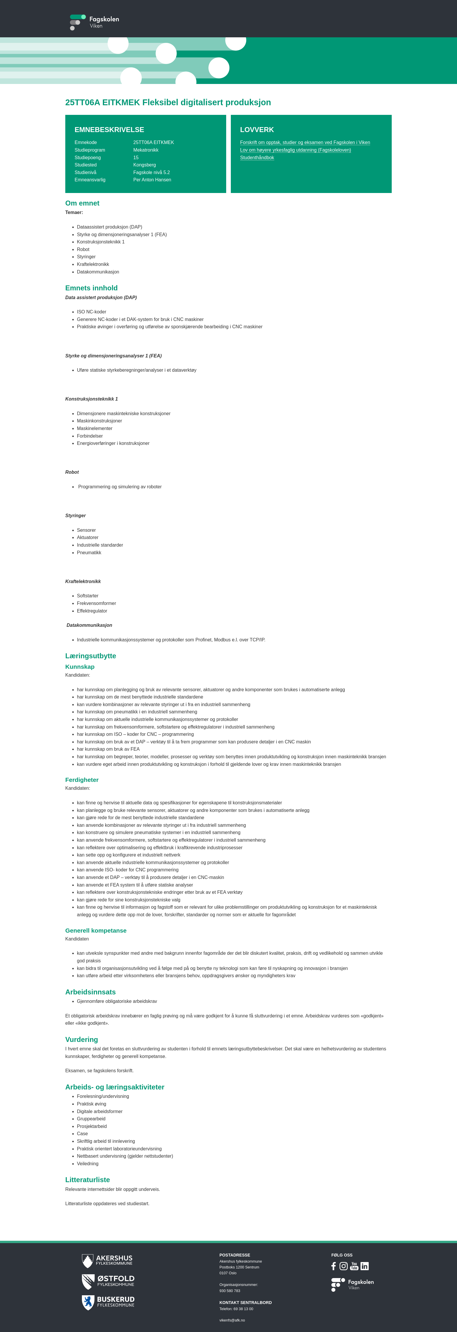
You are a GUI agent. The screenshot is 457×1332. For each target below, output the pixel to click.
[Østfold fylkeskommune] (148, 1282)
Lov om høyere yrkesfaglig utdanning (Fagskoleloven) (295, 150)
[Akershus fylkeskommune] (148, 1261)
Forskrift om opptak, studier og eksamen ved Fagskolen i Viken (305, 142)
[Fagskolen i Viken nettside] (353, 1287)
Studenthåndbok (257, 157)
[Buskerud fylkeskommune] (148, 1303)
